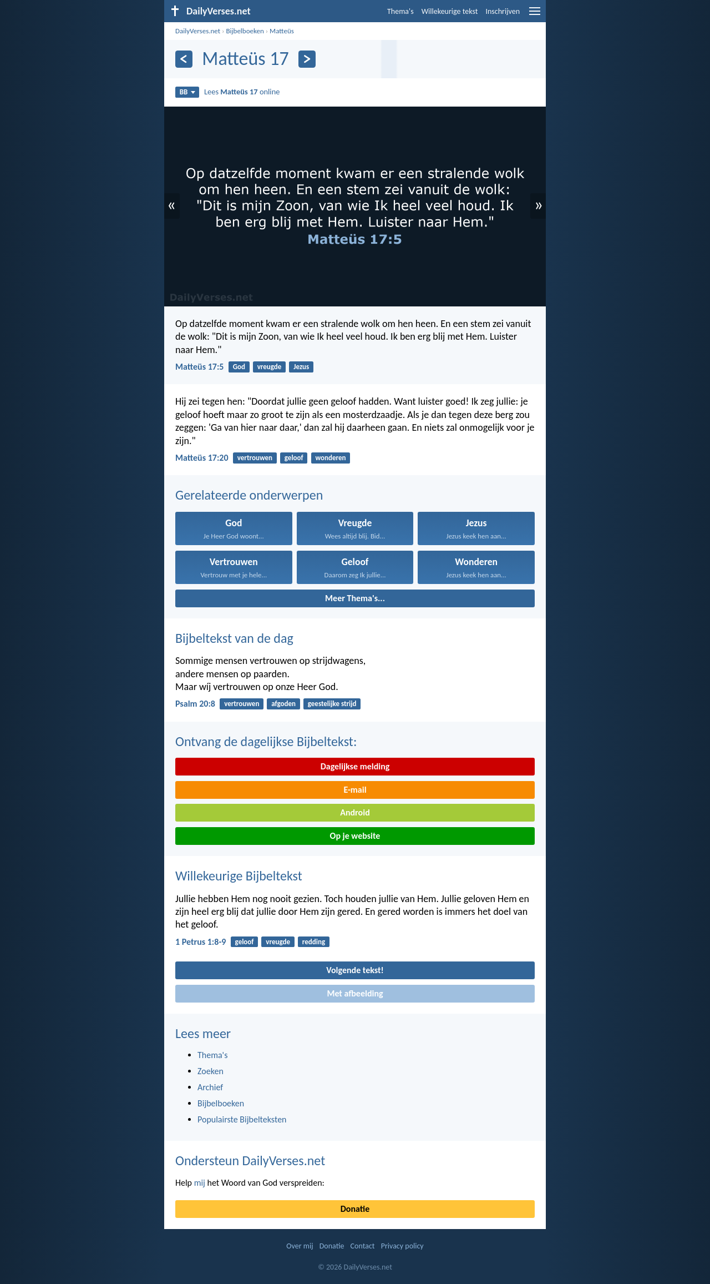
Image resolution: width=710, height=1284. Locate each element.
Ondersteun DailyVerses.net (250, 1160)
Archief (210, 1087)
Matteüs (282, 31)
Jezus (301, 366)
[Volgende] (307, 59)
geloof (294, 458)
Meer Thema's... (355, 598)
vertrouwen (254, 458)
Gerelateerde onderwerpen (249, 495)
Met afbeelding (355, 993)
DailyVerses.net (197, 31)
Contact (363, 1246)
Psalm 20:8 (195, 703)
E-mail (354, 789)
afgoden (283, 703)
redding (313, 942)
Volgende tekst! (354, 970)
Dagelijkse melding (355, 766)
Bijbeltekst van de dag (234, 638)
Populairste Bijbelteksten (242, 1119)
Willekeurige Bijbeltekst (238, 876)
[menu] (535, 15)
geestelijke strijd (332, 703)
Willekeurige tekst (450, 11)
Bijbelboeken (244, 31)
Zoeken (210, 1071)
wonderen (330, 458)
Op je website (355, 835)
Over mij (299, 1246)
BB (187, 92)
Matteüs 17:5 (199, 366)
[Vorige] (183, 59)
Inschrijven (502, 11)
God (239, 366)
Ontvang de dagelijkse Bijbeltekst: (266, 741)
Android (354, 812)
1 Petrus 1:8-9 (200, 941)
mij (199, 1182)
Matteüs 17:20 (202, 457)
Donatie (355, 1209)
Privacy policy (402, 1246)
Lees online (242, 92)
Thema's (400, 11)
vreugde (269, 366)
